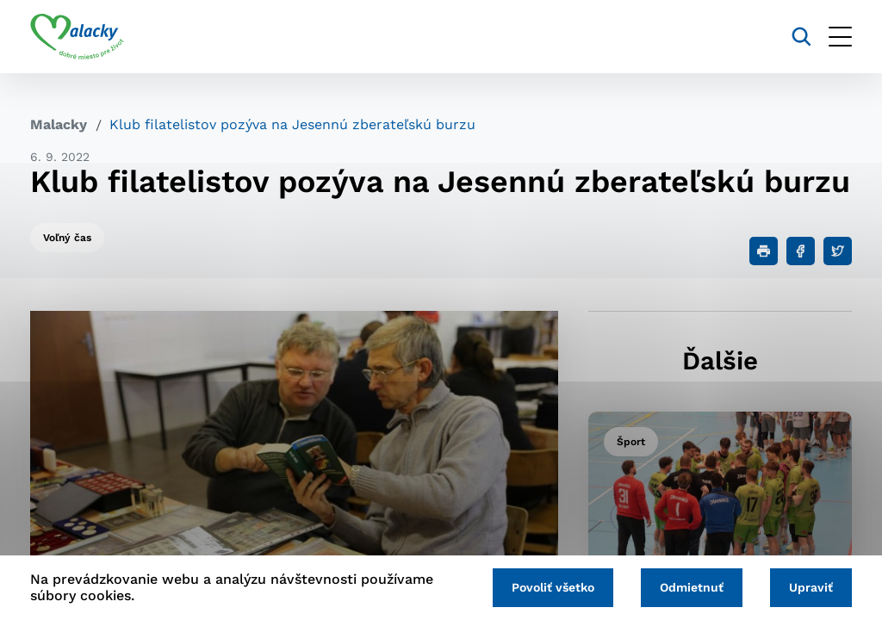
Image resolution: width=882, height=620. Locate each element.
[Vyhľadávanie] (801, 36)
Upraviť (811, 587)
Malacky (58, 124)
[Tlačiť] (763, 251)
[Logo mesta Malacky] (77, 37)
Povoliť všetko (553, 587)
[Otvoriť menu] (840, 36)
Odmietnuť (692, 587)
